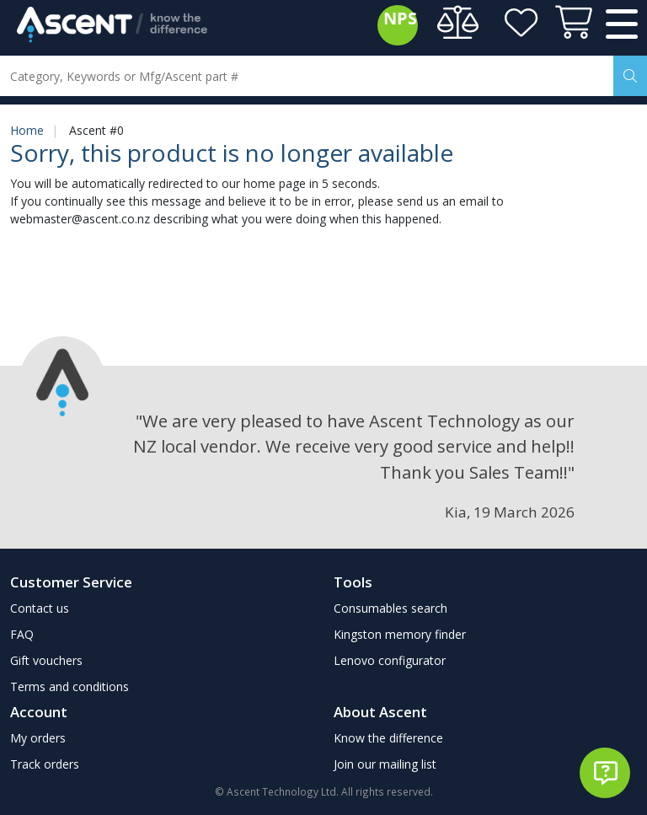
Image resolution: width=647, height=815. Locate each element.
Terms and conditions (69, 686)
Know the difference (388, 738)
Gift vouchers (46, 660)
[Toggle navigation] (622, 25)
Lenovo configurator (390, 660)
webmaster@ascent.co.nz (80, 219)
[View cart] (571, 26)
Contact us (39, 608)
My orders (38, 738)
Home (27, 130)
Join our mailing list (385, 764)
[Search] (630, 76)
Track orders (44, 764)
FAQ (22, 634)
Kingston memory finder (400, 634)
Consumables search (390, 608)
